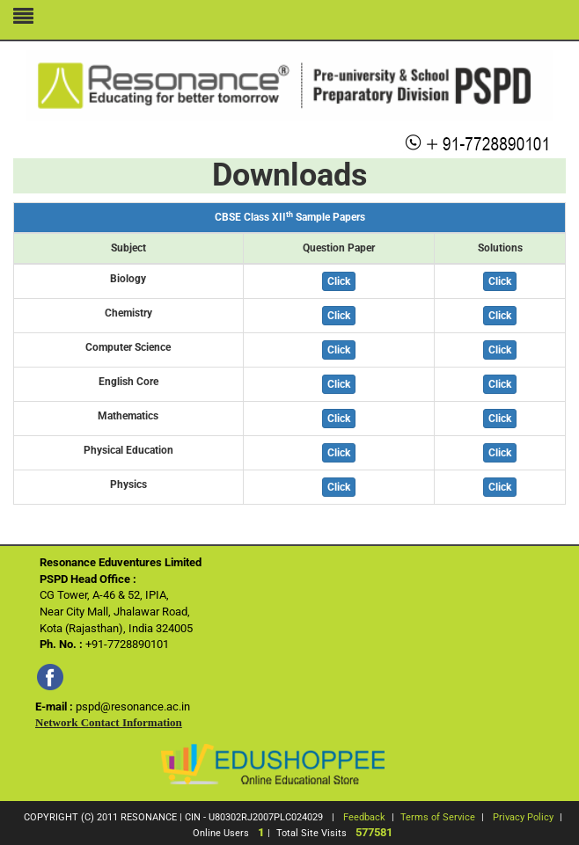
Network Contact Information (108, 722)
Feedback (364, 817)
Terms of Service (437, 817)
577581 (373, 832)
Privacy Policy (523, 817)
